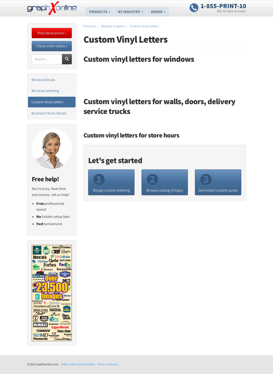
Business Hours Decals (48, 113)
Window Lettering (45, 90)
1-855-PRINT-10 (223, 6)
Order (158, 11)
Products (100, 11)
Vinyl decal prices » (51, 33)
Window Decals (43, 79)
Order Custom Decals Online (78, 364)
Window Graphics (113, 26)
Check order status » (51, 46)
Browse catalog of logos (164, 182)
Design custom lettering (111, 182)
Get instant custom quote (218, 182)
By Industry (130, 11)
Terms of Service (107, 364)
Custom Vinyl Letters (144, 26)
